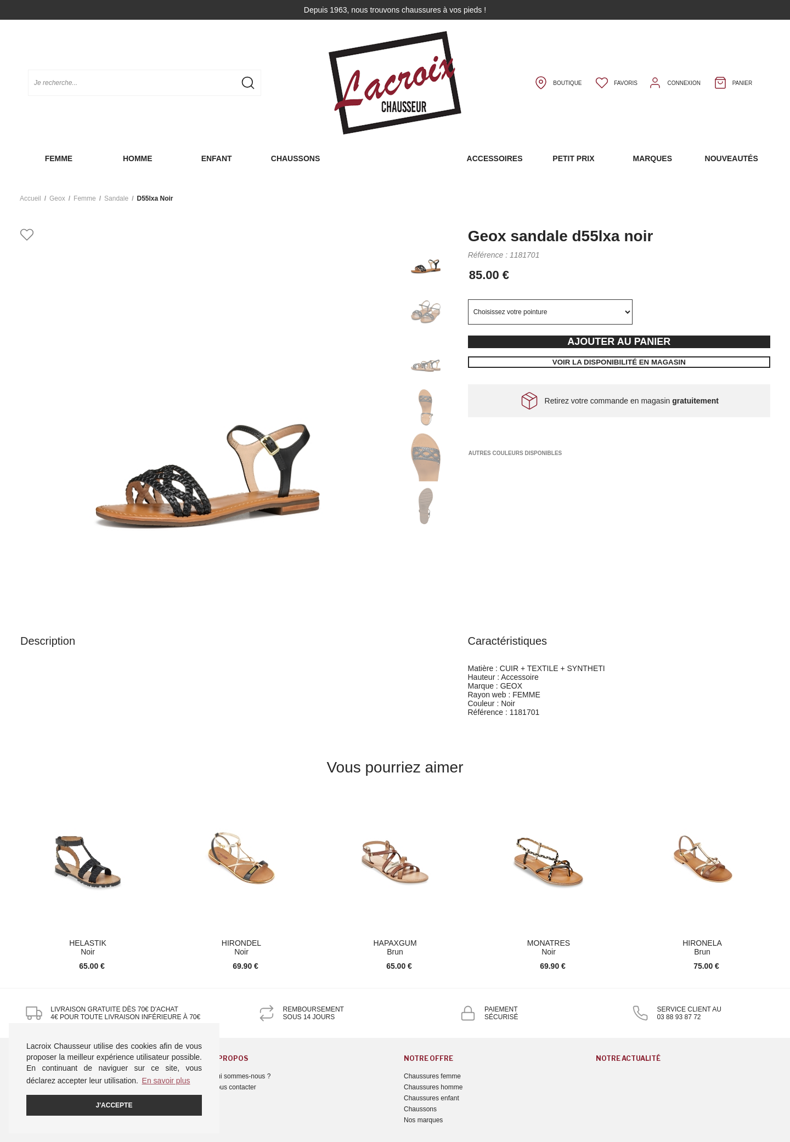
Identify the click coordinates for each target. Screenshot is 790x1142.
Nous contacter (234, 1087)
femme (85, 198)
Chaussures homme (433, 1087)
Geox (57, 198)
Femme (59, 158)
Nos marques (423, 1120)
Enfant (216, 158)
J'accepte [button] (114, 1105)
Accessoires (495, 158)
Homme (138, 158)
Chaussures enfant (431, 1098)
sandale (116, 198)
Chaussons (295, 158)
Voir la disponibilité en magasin (619, 362)
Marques (652, 158)
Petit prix (573, 158)
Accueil (30, 198)
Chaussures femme (432, 1076)
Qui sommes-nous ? (241, 1076)
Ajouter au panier (618, 341)
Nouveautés (731, 158)
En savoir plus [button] (166, 1080)
